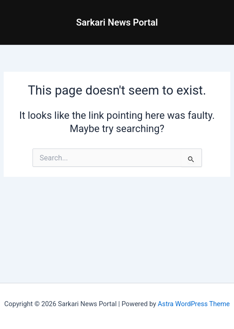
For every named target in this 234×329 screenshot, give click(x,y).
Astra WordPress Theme (194, 304)
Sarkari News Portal (117, 22)
